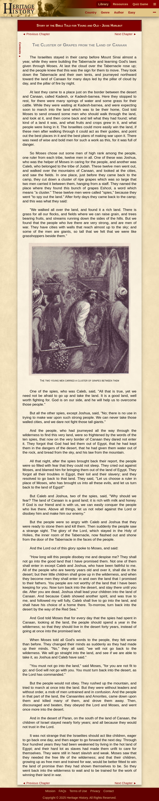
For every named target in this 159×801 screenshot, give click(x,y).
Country (90, 12)
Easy (131, 12)
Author (119, 12)
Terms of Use (78, 791)
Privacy (95, 791)
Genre (105, 12)
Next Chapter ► (125, 34)
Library (103, 4)
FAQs (62, 791)
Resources (120, 4)
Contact (109, 791)
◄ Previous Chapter (36, 34)
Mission (50, 791)
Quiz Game (140, 4)
